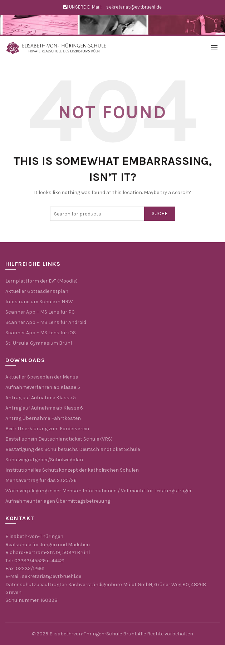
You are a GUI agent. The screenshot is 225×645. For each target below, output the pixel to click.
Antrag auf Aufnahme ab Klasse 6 (44, 408)
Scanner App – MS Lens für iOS (40, 333)
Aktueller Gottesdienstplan (36, 291)
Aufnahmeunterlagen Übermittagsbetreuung (57, 501)
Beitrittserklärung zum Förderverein (47, 429)
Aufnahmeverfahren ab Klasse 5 (42, 387)
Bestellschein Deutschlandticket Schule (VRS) (59, 439)
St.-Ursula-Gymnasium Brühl (38, 343)
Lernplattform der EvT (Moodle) (41, 281)
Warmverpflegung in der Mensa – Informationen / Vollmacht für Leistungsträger (98, 491)
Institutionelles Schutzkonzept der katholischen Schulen (72, 470)
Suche (160, 213)
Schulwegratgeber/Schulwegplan (44, 460)
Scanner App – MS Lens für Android (45, 322)
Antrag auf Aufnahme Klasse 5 (40, 398)
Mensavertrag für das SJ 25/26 (41, 480)
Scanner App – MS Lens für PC (40, 312)
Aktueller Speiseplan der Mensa (41, 377)
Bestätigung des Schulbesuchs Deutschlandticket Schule (72, 449)
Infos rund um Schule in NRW (39, 302)
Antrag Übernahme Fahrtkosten (43, 418)
